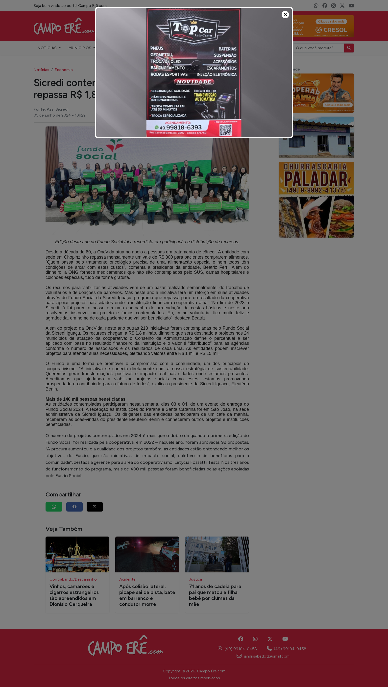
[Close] (285, 14)
